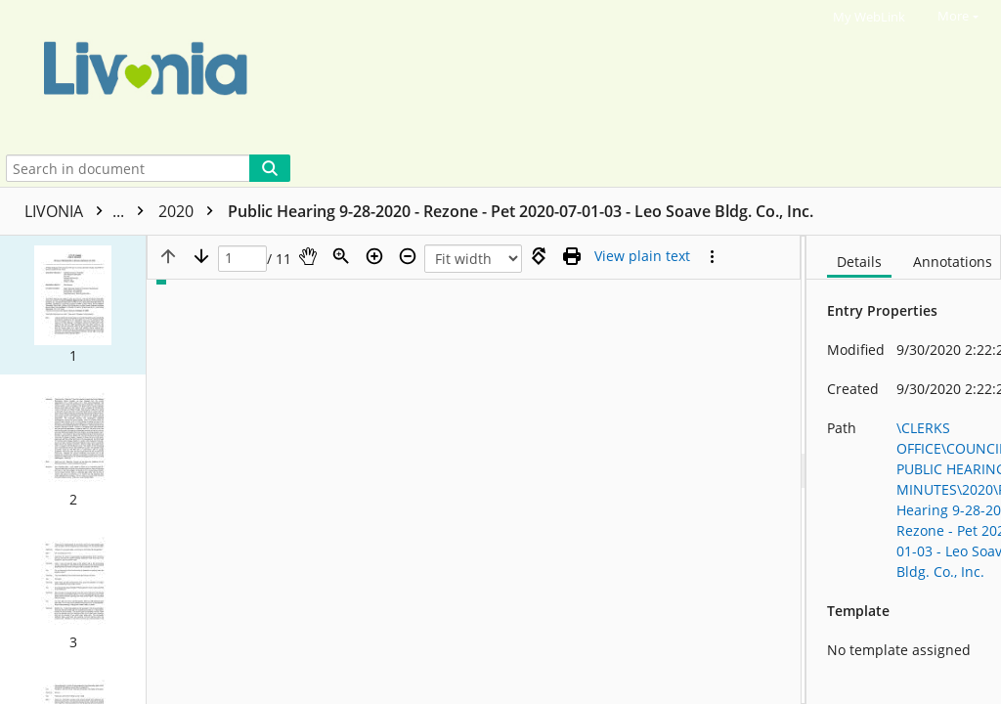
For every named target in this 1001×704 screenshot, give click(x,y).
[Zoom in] (374, 256)
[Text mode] (642, 256)
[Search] (269, 168)
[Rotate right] (538, 256)
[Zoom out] (407, 256)
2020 (190, 211)
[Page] (242, 258)
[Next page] (201, 256)
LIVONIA (88, 211)
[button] (73, 305)
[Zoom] (341, 256)
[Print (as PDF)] (571, 256)
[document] (903, 470)
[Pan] (308, 256)
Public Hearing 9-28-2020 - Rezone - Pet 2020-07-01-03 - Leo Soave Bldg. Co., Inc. (520, 211)
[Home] (482, 75)
